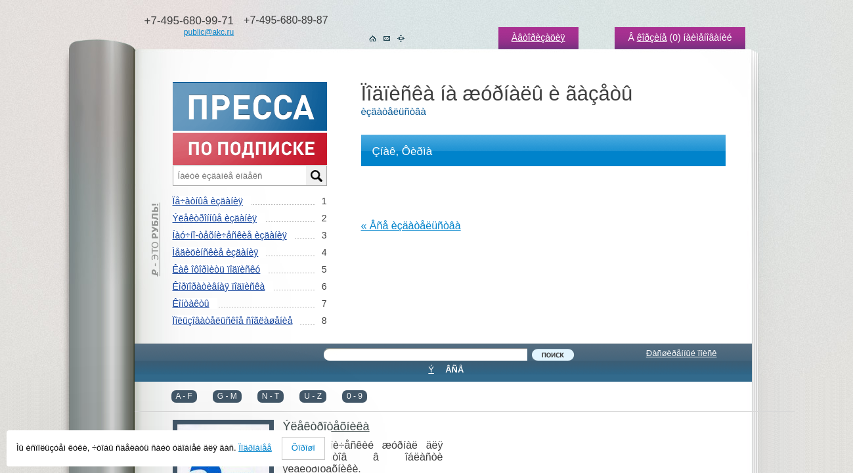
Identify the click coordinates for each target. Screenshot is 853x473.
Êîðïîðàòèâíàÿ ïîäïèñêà (219, 286)
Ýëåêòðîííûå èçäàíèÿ (215, 218)
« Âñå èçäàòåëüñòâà (411, 225)
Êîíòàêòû (191, 303)
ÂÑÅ (454, 369)
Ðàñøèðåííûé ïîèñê (681, 353)
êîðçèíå (652, 37)
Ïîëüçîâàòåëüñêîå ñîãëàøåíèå (233, 320)
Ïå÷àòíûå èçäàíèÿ (208, 201)
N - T (270, 396)
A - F (184, 396)
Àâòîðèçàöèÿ (538, 37)
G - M (227, 396)
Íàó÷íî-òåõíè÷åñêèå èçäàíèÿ (230, 235)
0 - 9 (354, 396)
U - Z (313, 396)
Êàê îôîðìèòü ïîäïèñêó (217, 269)
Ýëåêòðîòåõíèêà (326, 426)
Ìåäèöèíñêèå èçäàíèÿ (216, 252)
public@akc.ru (209, 32)
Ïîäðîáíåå (255, 448)
